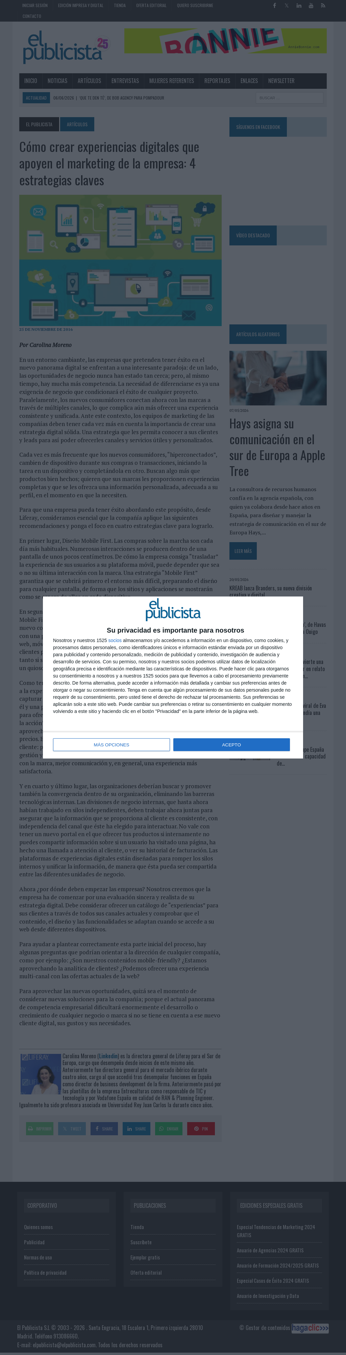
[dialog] (173, 677)
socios (115, 640)
